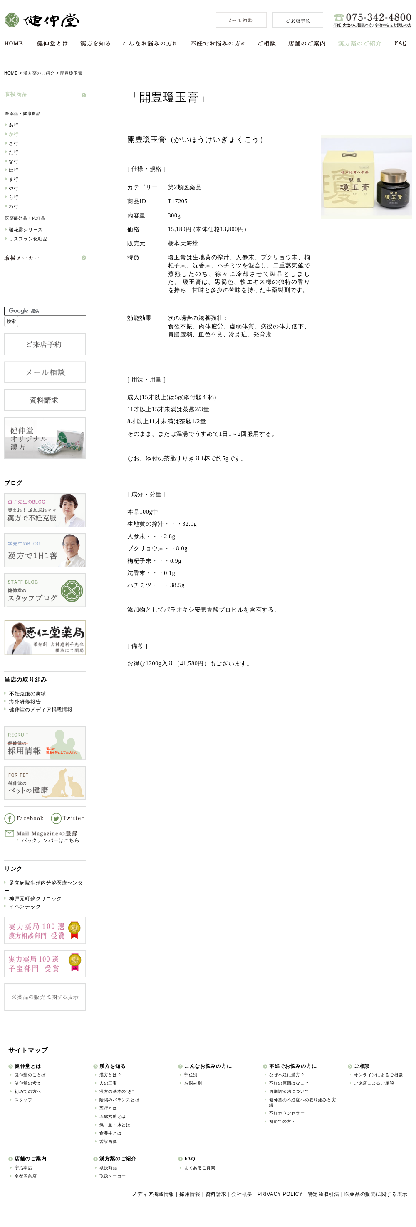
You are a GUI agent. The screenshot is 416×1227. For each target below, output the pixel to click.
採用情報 (190, 1194)
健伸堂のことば (30, 1074)
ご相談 (267, 43)
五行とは (108, 1108)
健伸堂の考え (28, 1083)
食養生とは (110, 1133)
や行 (13, 188)
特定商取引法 (323, 1194)
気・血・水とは (115, 1124)
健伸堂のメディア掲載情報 (40, 709)
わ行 (13, 206)
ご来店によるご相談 (374, 1083)
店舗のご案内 (306, 43)
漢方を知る (95, 43)
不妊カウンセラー (287, 1113)
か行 (13, 134)
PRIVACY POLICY (280, 1194)
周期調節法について (289, 1091)
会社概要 (242, 1194)
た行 (13, 152)
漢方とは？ (110, 1074)
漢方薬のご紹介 (359, 43)
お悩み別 (193, 1083)
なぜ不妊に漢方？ (287, 1074)
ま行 (13, 179)
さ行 (13, 143)
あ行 (13, 124)
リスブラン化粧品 (28, 238)
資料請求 (216, 1194)
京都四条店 (26, 1176)
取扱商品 (108, 1167)
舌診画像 (108, 1141)
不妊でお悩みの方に (218, 43)
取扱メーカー (112, 1176)
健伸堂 (41, 19)
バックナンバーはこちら (51, 840)
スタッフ (23, 1099)
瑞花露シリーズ (26, 229)
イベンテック (25, 907)
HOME (13, 43)
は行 (13, 169)
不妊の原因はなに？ (289, 1083)
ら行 (13, 197)
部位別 (191, 1074)
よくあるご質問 (199, 1167)
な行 (13, 161)
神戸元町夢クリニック (35, 899)
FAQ (400, 43)
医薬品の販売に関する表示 (376, 1194)
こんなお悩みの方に (150, 43)
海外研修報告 (25, 702)
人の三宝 (108, 1083)
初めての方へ (28, 1091)
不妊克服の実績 (27, 694)
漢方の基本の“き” (116, 1091)
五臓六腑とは (112, 1116)
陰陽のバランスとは (119, 1099)
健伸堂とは (52, 43)
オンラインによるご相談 (378, 1074)
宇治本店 (23, 1167)
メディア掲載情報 (153, 1194)
